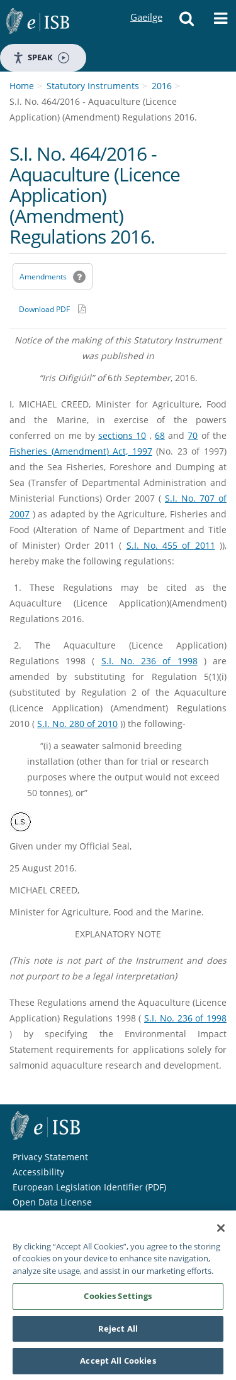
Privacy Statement (50, 1157)
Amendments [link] (43, 276)
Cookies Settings (118, 1299)
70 (193, 435)
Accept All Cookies (117, 1364)
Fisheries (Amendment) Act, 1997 (80, 451)
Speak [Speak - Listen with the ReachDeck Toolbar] (41, 57)
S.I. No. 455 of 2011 (170, 545)
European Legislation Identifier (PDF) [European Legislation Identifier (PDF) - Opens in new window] (89, 1187)
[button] (186, 22)
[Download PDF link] (52, 309)
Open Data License (52, 1202)
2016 (162, 86)
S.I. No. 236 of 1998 (149, 661)
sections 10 (122, 435)
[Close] (221, 1231)
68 (160, 435)
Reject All (118, 1331)
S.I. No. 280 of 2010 (77, 724)
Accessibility (38, 1172)
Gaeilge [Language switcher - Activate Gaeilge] (146, 5)
